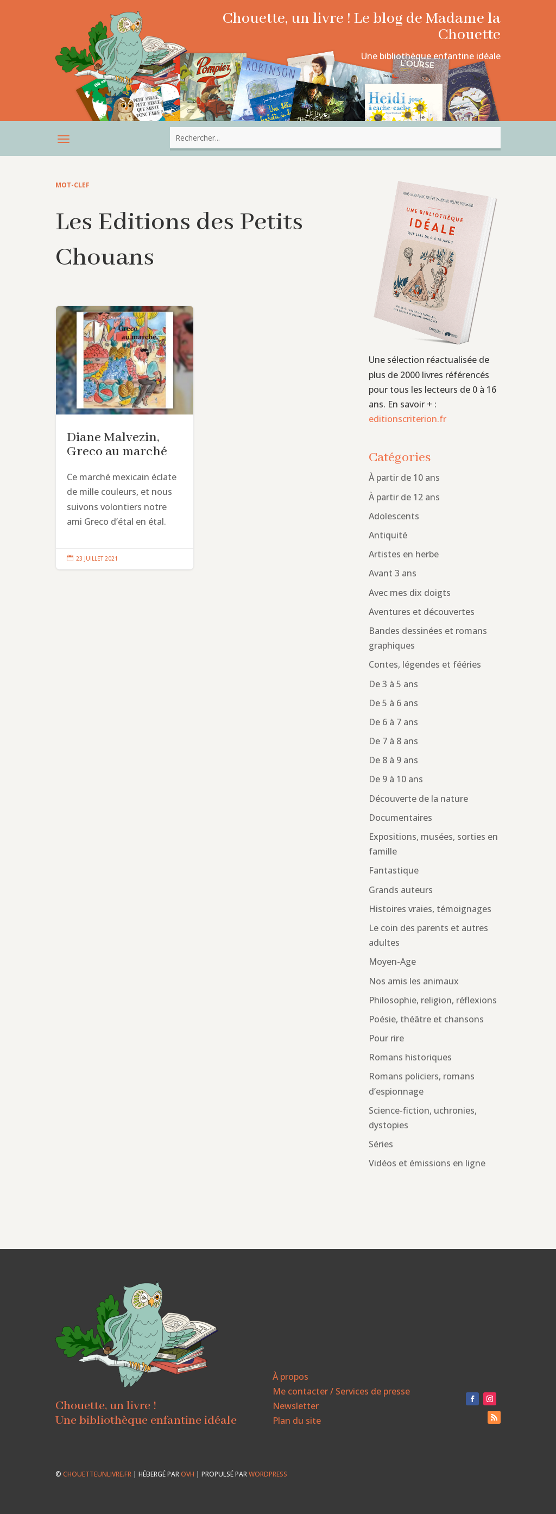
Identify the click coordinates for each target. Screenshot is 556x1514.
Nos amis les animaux (414, 981)
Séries (381, 1144)
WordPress (268, 1474)
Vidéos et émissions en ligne (427, 1163)
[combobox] (335, 137)
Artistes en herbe (404, 554)
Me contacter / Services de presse (341, 1391)
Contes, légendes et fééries (425, 664)
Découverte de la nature (418, 799)
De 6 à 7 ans (393, 722)
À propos (290, 1377)
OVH (187, 1474)
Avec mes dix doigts (410, 593)
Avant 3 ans (392, 573)
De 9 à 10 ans (396, 779)
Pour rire (386, 1038)
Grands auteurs (401, 890)
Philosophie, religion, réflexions (433, 1000)
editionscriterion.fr (407, 419)
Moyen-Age (392, 962)
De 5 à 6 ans (393, 703)
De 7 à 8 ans (393, 741)
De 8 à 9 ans (393, 760)
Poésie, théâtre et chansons (426, 1019)
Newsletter (296, 1406)
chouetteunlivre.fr (97, 1474)
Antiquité (388, 535)
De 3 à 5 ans (393, 684)
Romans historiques (410, 1057)
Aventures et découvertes (422, 612)
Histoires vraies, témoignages (430, 909)
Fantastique (394, 870)
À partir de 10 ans (404, 477)
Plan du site (297, 1421)
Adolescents (394, 516)
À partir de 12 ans (404, 497)
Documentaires (400, 818)
